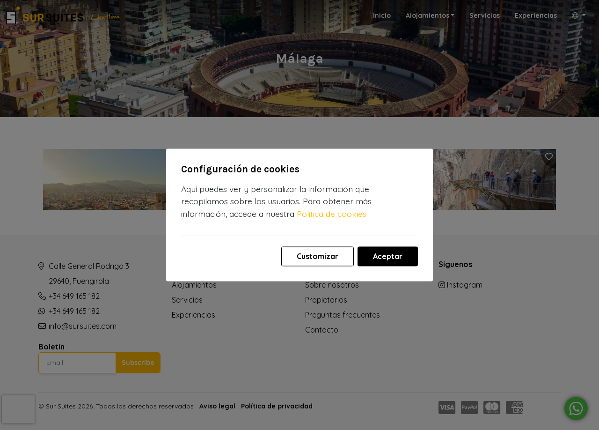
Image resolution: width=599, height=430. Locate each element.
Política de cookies (331, 213)
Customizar (317, 256)
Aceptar (387, 256)
